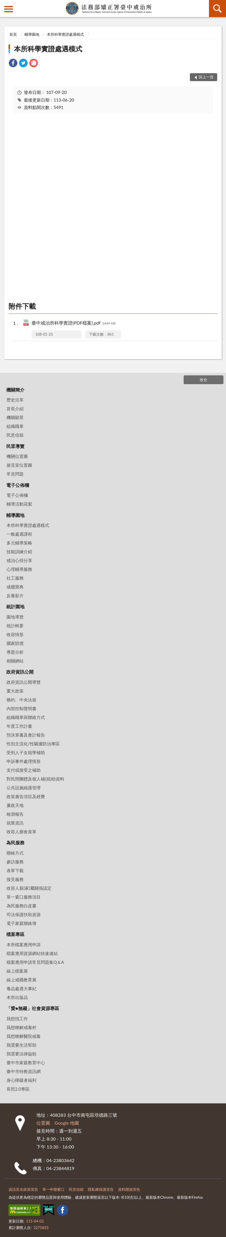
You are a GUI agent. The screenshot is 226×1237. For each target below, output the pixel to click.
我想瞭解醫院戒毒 (24, 1036)
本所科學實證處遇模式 (65, 34)
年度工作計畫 (19, 726)
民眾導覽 (15, 446)
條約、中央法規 (21, 699)
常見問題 (15, 473)
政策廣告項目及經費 (26, 796)
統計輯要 (15, 625)
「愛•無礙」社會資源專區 (32, 1008)
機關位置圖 (17, 456)
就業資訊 (15, 822)
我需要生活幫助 (21, 1044)
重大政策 (15, 690)
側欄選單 (8, 9)
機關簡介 (15, 389)
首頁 (13, 34)
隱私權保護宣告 (101, 1189)
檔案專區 (15, 934)
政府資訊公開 (20, 671)
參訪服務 (15, 861)
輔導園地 (31, 34)
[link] (13, 64)
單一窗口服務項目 (24, 896)
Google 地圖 (67, 1122)
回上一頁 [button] (206, 77)
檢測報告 (15, 814)
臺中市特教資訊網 (24, 1071)
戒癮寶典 (15, 586)
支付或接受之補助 (24, 770)
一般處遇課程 (19, 534)
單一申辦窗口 (53, 1189)
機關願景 (15, 417)
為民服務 (15, 842)
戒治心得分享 (19, 560)
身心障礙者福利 (21, 1080)
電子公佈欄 (17, 485)
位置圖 (43, 1122)
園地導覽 (15, 616)
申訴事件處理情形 (24, 761)
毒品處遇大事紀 (21, 988)
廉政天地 (15, 805)
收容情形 (15, 634)
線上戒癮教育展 (21, 979)
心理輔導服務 (19, 569)
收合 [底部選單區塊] (203, 379)
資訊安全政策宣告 (23, 1189)
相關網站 (15, 660)
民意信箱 (15, 434)
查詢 (217, 8)
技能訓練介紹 (19, 551)
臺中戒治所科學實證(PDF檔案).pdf (73, 323)
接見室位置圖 (19, 465)
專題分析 (15, 652)
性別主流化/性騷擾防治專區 (33, 743)
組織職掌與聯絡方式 (26, 717)
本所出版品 (17, 997)
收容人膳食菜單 (21, 831)
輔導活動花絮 (19, 503)
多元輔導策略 (19, 542)
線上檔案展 (17, 970)
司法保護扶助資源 (24, 914)
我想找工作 (17, 1018)
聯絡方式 (15, 852)
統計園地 (15, 606)
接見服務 (15, 879)
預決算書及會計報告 (26, 734)
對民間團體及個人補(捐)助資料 (35, 778)
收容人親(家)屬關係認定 (29, 888)
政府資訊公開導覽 (24, 682)
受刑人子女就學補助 (26, 752)
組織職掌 (15, 426)
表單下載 (15, 870)
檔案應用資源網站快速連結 (32, 953)
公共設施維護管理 (24, 787)
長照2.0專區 (18, 1088)
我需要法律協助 (21, 1053)
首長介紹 (15, 408)
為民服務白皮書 (21, 905)
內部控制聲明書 (21, 708)
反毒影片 (15, 595)
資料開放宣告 (129, 1189)
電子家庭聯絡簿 (21, 923)
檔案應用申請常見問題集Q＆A (35, 962)
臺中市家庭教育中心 (26, 1062)
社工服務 (15, 577)
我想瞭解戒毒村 (21, 1027)
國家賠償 (15, 643)
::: (4, 4)
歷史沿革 (15, 399)
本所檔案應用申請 (24, 944)
